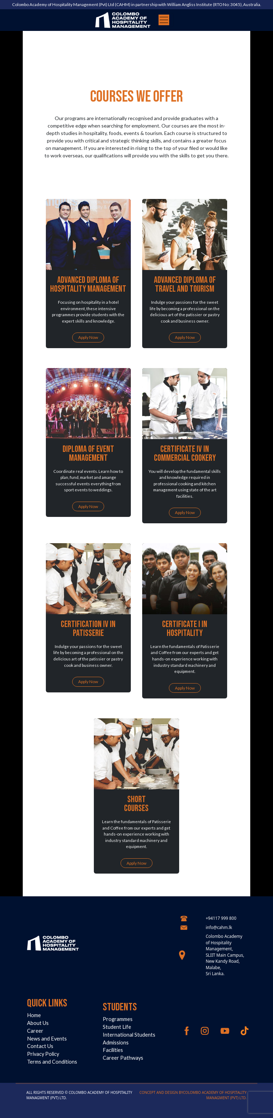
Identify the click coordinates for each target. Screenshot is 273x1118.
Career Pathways (123, 1058)
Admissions (116, 1042)
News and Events (47, 1039)
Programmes (118, 1019)
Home (34, 1015)
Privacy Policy (43, 1054)
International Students (129, 1035)
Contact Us (40, 1046)
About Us (38, 1023)
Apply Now (88, 337)
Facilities (113, 1050)
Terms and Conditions (52, 1062)
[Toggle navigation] (164, 20)
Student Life (117, 1027)
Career (35, 1031)
